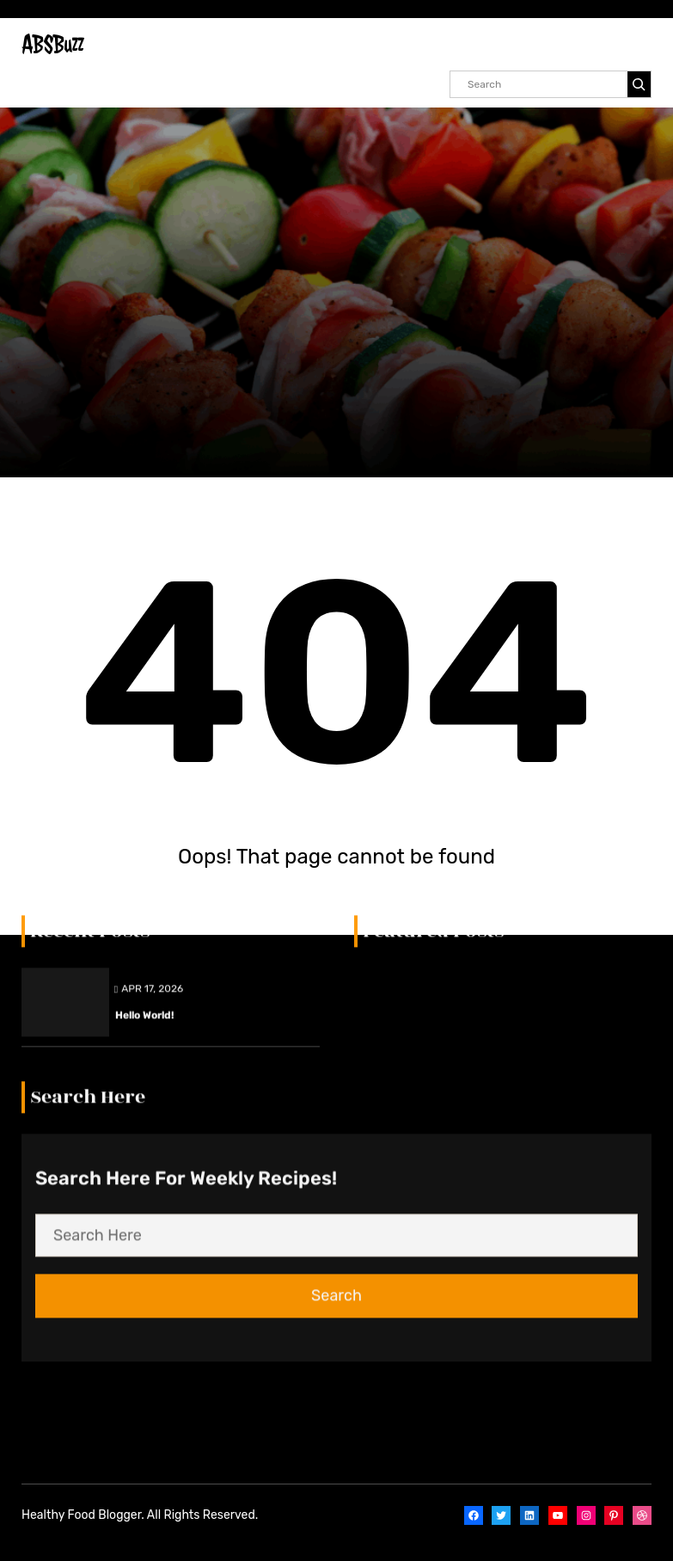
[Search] (639, 84)
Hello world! (144, 528)
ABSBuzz (52, 44)
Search (336, 808)
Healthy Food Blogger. (82, 1515)
